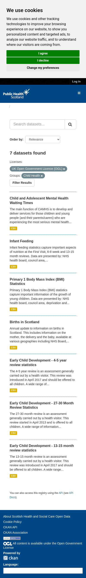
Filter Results (22, 182)
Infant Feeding (21, 241)
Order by (16, 139)
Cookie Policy (12, 522)
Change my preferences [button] (43, 68)
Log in (76, 81)
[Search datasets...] (37, 124)
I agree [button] (43, 53)
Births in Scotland (24, 322)
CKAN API (10, 527)
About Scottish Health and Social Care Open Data (36, 516)
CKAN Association (15, 532)
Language (10, 564)
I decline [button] (43, 60)
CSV (13, 228)
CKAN (10, 558)
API (61, 493)
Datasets (20, 106)
